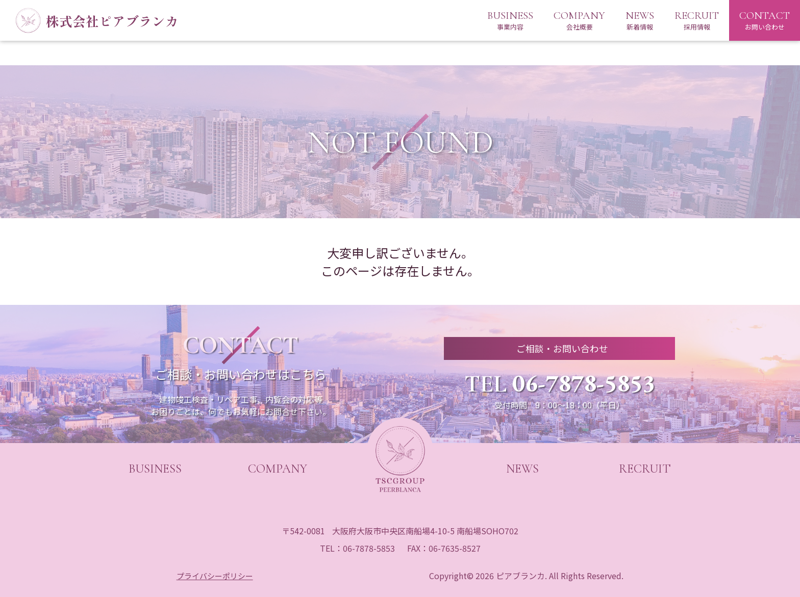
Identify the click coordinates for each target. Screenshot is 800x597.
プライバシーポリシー (215, 575)
